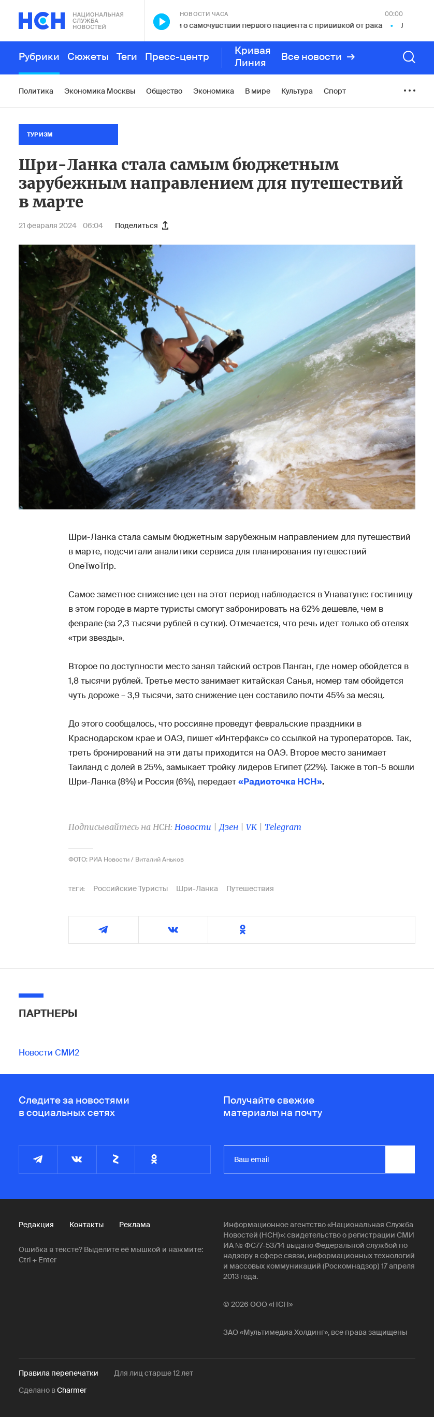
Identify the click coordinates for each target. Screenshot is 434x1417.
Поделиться (141, 225)
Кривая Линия (253, 56)
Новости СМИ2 (49, 1052)
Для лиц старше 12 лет (153, 1373)
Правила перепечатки (58, 1373)
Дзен (228, 827)
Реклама (134, 1224)
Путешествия (250, 888)
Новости (193, 827)
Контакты (86, 1224)
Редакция (36, 1224)
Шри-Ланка (197, 888)
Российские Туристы (130, 888)
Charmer (71, 1390)
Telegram (283, 827)
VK (251, 827)
